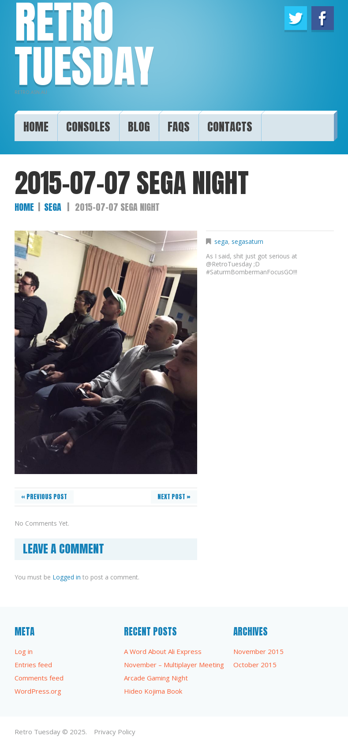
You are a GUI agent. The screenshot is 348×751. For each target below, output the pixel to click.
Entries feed (33, 664)
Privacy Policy (114, 731)
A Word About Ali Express (163, 651)
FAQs (178, 124)
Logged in (66, 577)
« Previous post (44, 496)
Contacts (229, 124)
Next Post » (174, 496)
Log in (24, 651)
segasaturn (247, 241)
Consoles (88, 124)
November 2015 (258, 651)
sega (52, 207)
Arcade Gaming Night (156, 677)
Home (36, 124)
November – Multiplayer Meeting (174, 664)
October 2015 (255, 664)
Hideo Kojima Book (153, 691)
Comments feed (39, 677)
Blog (139, 124)
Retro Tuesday (37, 731)
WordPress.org (38, 691)
